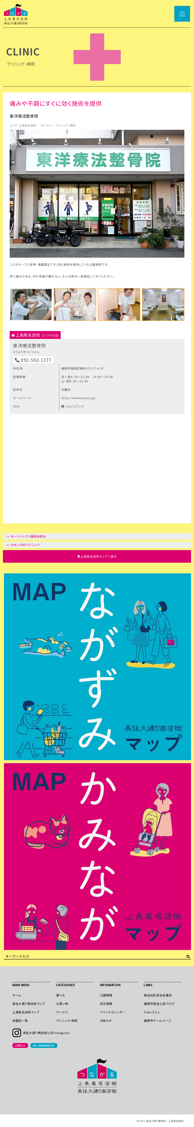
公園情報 (106, 995)
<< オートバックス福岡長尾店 (26, 536)
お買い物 (62, 1004)
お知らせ (106, 1020)
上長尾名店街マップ (25, 1012)
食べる (60, 995)
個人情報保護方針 (44, 1045)
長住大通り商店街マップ (28, 1004)
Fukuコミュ (152, 1012)
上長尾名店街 (27, 125)
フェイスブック (72, 406)
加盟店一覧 (20, 1020)
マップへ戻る (97, 556)
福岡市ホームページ (157, 1020)
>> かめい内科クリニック (23, 545)
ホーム (16, 995)
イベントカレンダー (113, 1012)
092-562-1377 (33, 359)
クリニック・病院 (66, 125)
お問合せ (20, 1045)
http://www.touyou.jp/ (78, 398)
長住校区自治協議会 (158, 995)
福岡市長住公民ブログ (159, 1004)
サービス (62, 1012)
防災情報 (106, 1004)
